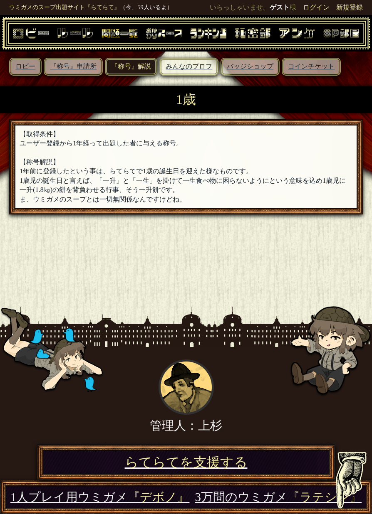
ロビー (25, 66)
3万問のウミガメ (278, 497)
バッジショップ (250, 66)
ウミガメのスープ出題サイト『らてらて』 (64, 7)
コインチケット (311, 66)
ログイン (316, 7)
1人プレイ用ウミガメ (99, 497)
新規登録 (349, 7)
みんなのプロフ (189, 66)
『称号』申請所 (73, 66)
